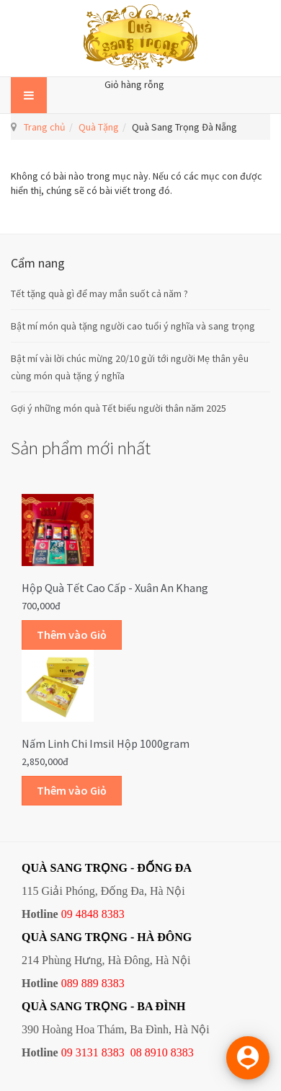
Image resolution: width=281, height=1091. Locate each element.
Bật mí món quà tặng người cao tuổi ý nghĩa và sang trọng (133, 325)
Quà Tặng (99, 126)
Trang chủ (45, 126)
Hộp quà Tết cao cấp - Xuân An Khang (115, 587)
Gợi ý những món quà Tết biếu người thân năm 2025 (118, 408)
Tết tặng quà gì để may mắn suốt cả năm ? (99, 293)
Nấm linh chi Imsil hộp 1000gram (105, 743)
